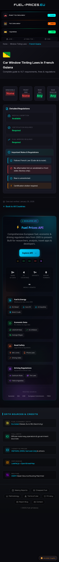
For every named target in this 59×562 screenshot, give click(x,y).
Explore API (29, 253)
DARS (22, 451)
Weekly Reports (19, 490)
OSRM (14, 476)
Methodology (12, 496)
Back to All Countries (14, 206)
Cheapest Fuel (40, 490)
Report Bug (22, 502)
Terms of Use (31, 496)
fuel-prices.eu (32, 508)
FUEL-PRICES (29, 5)
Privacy (48, 496)
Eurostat (15, 424)
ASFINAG (15, 451)
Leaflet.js (15, 463)
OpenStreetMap (28, 463)
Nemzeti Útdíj (31, 451)
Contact (38, 502)
